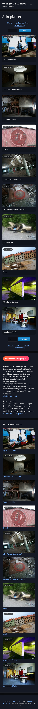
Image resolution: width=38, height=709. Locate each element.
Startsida (10, 23)
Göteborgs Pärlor (10, 332)
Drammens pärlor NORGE (14, 209)
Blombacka (8, 242)
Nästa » (24, 30)
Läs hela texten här (10, 396)
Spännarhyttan (9, 60)
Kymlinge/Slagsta (10, 302)
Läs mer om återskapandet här (15, 413)
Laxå (5, 272)
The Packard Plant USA (12, 179)
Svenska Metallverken (12, 89)
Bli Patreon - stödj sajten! (16, 359)
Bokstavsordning (22, 23)
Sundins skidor (9, 119)
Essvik (6, 149)
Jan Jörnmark (15, 701)
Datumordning (19, 25)
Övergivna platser (14, 3)
